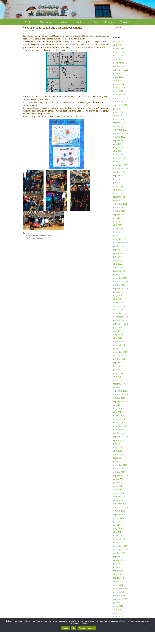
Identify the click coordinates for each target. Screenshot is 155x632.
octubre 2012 (119, 553)
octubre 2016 (119, 398)
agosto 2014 (118, 479)
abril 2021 (117, 225)
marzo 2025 (118, 84)
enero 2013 (118, 542)
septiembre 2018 (120, 324)
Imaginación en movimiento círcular (39, 235)
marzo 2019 (118, 302)
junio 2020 (118, 256)
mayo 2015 (118, 447)
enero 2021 (118, 235)
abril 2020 (117, 264)
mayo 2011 (118, 606)
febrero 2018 (119, 345)
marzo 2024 (118, 119)
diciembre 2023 (120, 129)
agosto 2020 (118, 253)
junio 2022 (118, 182)
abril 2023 (117, 151)
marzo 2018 (118, 341)
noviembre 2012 (120, 549)
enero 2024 (118, 126)
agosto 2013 (118, 518)
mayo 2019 (118, 295)
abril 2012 (117, 574)
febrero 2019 (119, 306)
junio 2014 (118, 482)
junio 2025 (118, 73)
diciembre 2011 (120, 588)
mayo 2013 (118, 528)
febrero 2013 (119, 539)
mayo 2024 (118, 112)
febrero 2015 (119, 458)
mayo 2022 (118, 186)
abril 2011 (117, 609)
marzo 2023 (118, 154)
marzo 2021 (118, 228)
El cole (31, 22)
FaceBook (125, 22)
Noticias (66, 22)
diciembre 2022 (120, 165)
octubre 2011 (119, 595)
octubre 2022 (119, 172)
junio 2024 (118, 108)
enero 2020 (118, 274)
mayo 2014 (118, 486)
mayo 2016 (118, 408)
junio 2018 (118, 331)
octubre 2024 (119, 101)
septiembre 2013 (120, 514)
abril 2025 (117, 80)
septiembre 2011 (120, 599)
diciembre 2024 (120, 94)
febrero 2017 (119, 383)
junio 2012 (118, 567)
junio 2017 (118, 369)
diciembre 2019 (120, 278)
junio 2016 (118, 405)
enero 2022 (118, 200)
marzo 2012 (118, 578)
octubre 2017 (119, 359)
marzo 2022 (118, 193)
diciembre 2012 (120, 546)
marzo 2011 (118, 613)
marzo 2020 (118, 267)
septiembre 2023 (120, 140)
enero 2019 (118, 309)
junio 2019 (118, 292)
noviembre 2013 (120, 507)
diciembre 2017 (120, 352)
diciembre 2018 (120, 313)
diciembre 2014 (120, 465)
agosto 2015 (118, 440)
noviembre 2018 (120, 316)
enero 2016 (118, 422)
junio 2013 (118, 525)
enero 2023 (118, 161)
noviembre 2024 (120, 98)
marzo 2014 (118, 493)
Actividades (48, 22)
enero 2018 (118, 348)
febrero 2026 (119, 52)
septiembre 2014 (120, 475)
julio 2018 (117, 327)
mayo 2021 (118, 221)
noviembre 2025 (120, 62)
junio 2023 (118, 144)
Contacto (83, 22)
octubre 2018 (119, 320)
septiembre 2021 (120, 214)
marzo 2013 (118, 535)
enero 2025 (118, 91)
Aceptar (65, 628)
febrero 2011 (119, 616)
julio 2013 (117, 521)
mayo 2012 (118, 570)
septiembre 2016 (120, 401)
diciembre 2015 (120, 426)
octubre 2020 (119, 246)
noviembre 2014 (120, 468)
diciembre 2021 (120, 204)
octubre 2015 (119, 433)
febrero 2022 (119, 197)
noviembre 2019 (120, 281)
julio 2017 (117, 366)
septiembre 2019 (120, 288)
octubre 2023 (119, 137)
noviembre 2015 (120, 429)
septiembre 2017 (120, 362)
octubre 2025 (119, 66)
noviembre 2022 (120, 168)
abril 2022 (117, 189)
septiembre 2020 (120, 249)
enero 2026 (118, 55)
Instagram (110, 22)
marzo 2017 (118, 380)
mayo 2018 (118, 334)
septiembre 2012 (120, 556)
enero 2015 (118, 461)
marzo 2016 (118, 415)
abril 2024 (117, 115)
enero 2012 (118, 585)
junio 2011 (118, 602)
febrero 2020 (119, 271)
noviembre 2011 (120, 592)
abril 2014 (117, 489)
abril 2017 (117, 376)
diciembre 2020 (120, 239)
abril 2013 (117, 532)
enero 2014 (118, 500)
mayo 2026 (118, 41)
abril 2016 (117, 412)
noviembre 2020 (120, 242)
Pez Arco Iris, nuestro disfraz (36, 238)
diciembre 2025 (120, 59)
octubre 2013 (119, 510)
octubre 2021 (119, 211)
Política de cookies (86, 628)
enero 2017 (118, 387)
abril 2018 (117, 338)
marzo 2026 (118, 48)
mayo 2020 (118, 260)
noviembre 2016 (120, 394)
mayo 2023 (118, 147)
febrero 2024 (119, 122)
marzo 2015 (118, 454)
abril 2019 (117, 299)
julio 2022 (117, 179)
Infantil (28, 233)
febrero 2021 (119, 232)
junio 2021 (118, 218)
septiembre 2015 (120, 436)
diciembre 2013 (120, 503)
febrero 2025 (119, 87)
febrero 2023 (119, 158)
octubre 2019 (119, 285)
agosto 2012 (118, 560)
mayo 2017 (118, 373)
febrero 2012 (119, 581)
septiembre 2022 (120, 175)
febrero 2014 (119, 496)
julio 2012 (117, 563)
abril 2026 (117, 45)
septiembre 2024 (120, 105)
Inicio (96, 22)
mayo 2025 (118, 77)
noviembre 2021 (120, 207)
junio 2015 (118, 443)
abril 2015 (117, 451)
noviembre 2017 (120, 355)
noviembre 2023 (120, 133)
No (73, 628)
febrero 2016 (119, 419)
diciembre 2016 (120, 391)
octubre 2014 (119, 472)
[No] (151, 624)
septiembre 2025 (120, 70)
